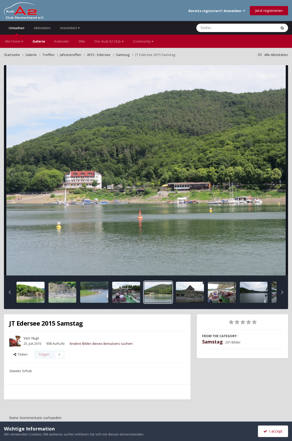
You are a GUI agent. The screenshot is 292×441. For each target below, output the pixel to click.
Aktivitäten (42, 27)
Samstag (212, 342)
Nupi (35, 338)
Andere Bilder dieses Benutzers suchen (101, 343)
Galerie (39, 41)
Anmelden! (70, 27)
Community (143, 41)
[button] (9, 292)
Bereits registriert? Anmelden (216, 10)
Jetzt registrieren (269, 10)
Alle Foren (14, 41)
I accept (273, 431)
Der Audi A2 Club (109, 41)
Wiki (82, 41)
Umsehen (16, 30)
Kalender (62, 41)
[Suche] (225, 28)
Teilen (20, 354)
